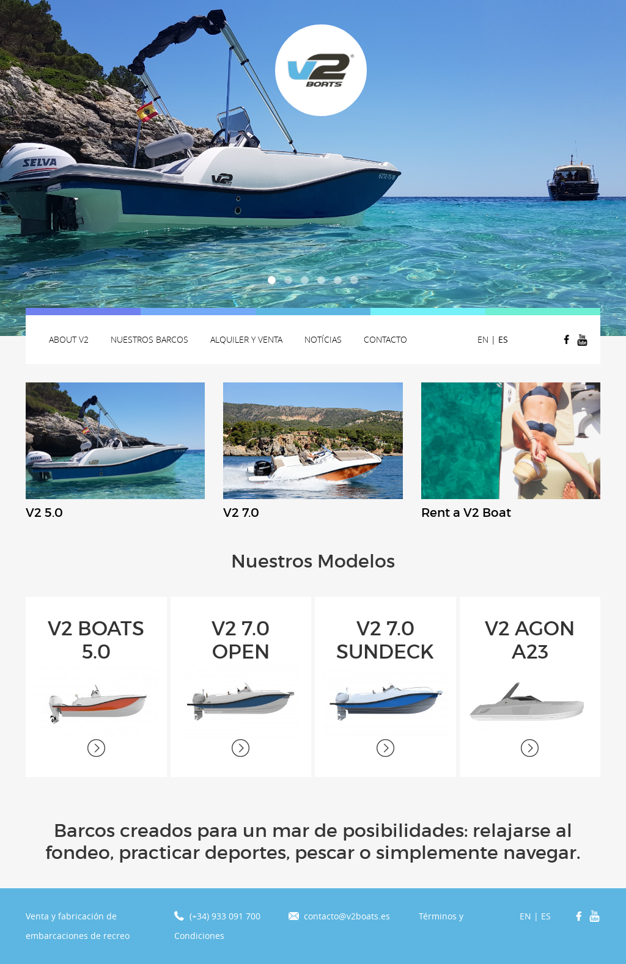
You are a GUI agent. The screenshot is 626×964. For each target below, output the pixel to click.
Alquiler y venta (246, 339)
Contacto (385, 339)
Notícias (323, 339)
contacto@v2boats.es (347, 916)
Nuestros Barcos (149, 339)
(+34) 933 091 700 (225, 916)
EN (482, 339)
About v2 (69, 339)
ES (503, 339)
